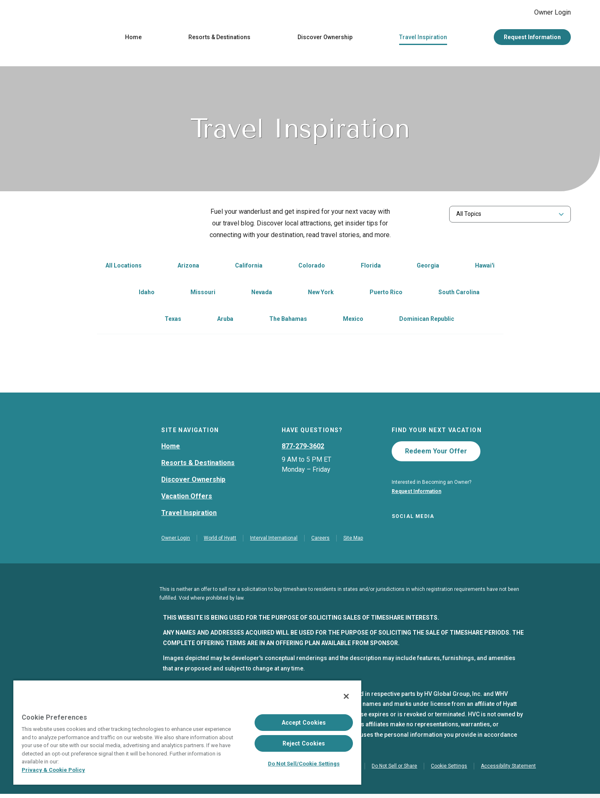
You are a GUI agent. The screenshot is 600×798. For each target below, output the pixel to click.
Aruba (225, 321)
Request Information (532, 39)
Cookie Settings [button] (449, 770)
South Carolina (459, 294)
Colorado (311, 267)
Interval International (274, 542)
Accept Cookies (304, 722)
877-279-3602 (303, 448)
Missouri (202, 294)
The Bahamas (288, 321)
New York (321, 294)
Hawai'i (485, 267)
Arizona (188, 267)
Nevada (261, 294)
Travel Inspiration (423, 39)
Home (133, 39)
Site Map (353, 542)
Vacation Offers (186, 498)
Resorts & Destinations (219, 39)
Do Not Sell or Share (394, 770)
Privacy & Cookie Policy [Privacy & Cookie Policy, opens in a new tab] (53, 770)
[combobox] (510, 216)
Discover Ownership (325, 39)
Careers (320, 542)
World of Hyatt (220, 542)
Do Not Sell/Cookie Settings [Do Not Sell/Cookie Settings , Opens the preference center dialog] (304, 763)
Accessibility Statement (508, 770)
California (248, 267)
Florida (371, 267)
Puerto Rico (386, 294)
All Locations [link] (123, 267)
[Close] (346, 696)
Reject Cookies (303, 743)
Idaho (147, 294)
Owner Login (546, 13)
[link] (179, 268)
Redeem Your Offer (436, 453)
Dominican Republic (426, 321)
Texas (173, 321)
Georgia (428, 267)
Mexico (353, 321)
